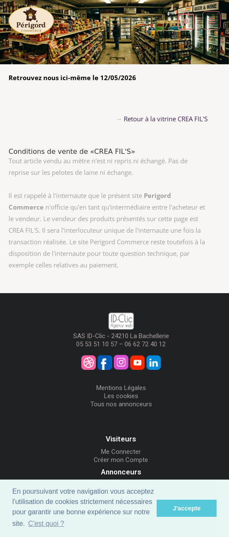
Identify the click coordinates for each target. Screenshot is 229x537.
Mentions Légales (121, 388)
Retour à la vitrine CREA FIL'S (166, 118)
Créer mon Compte (121, 460)
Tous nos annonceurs (121, 404)
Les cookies (121, 396)
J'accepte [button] (187, 508)
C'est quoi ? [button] (46, 523)
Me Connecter (121, 452)
